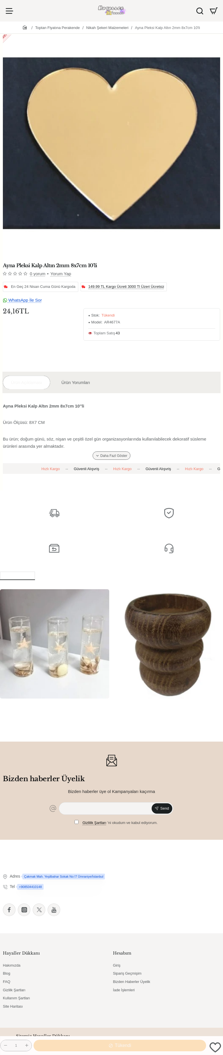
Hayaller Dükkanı (21, 953)
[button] (215, 1047)
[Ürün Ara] (200, 11)
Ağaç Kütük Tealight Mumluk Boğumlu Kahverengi (160, 708)
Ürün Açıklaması (26, 382)
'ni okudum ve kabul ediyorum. (116, 822)
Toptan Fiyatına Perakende (57, 28)
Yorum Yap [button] (60, 273)
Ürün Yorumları (75, 382)
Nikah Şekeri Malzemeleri (107, 28)
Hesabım (122, 953)
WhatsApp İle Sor (22, 300)
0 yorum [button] (37, 273)
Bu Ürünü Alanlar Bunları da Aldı (78, 575)
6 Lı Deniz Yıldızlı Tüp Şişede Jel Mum (45, 705)
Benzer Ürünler (17, 575)
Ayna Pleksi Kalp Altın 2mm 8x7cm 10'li (167, 28)
